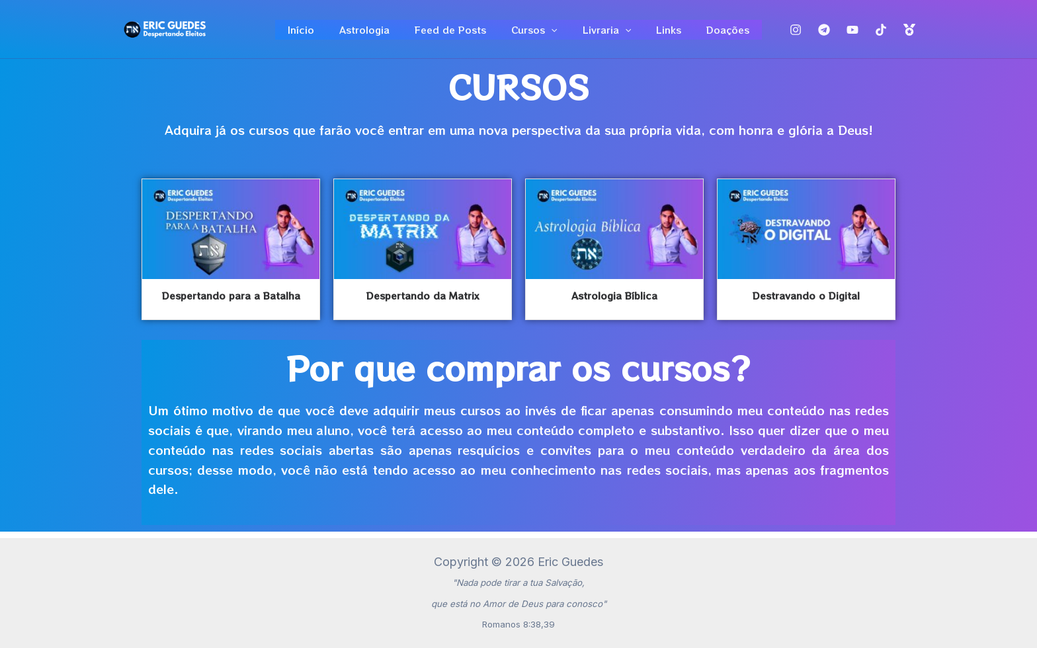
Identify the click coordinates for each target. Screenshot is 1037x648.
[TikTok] (881, 34)
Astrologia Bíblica (614, 302)
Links (655, 33)
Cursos (534, 33)
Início (321, 33)
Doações (707, 33)
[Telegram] (824, 34)
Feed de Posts (457, 33)
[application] (551, 33)
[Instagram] (796, 34)
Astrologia (378, 33)
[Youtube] (852, 34)
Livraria (600, 33)
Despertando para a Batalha (231, 302)
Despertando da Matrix (422, 302)
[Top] (909, 34)
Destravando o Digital (806, 302)
